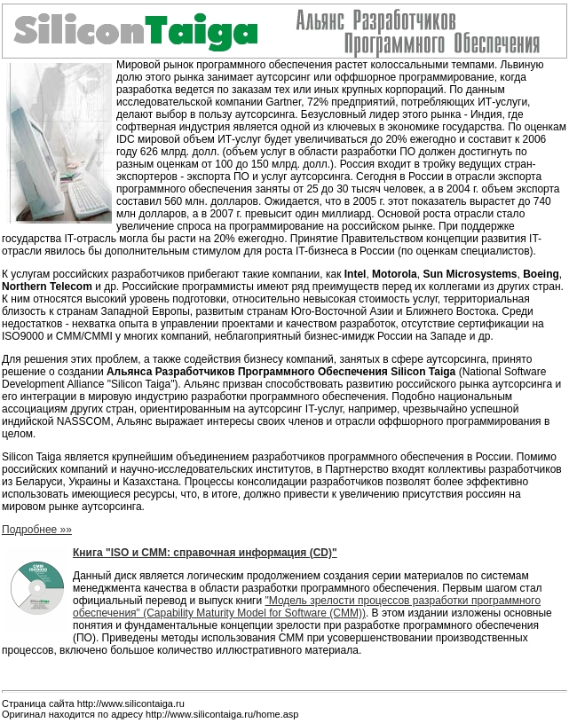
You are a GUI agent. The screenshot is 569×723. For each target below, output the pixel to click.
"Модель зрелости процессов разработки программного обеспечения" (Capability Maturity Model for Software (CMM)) (307, 606)
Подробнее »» (37, 529)
